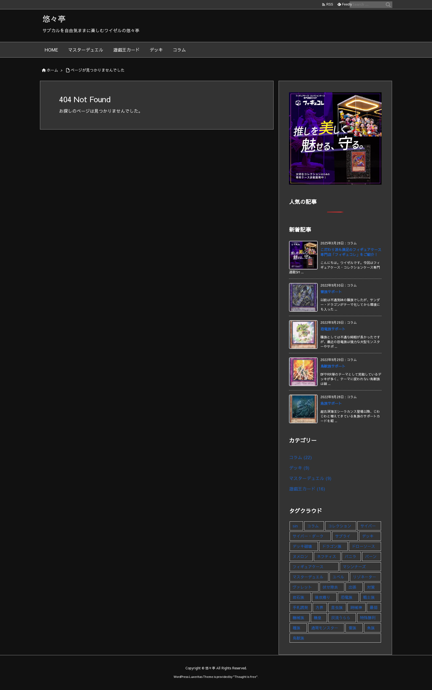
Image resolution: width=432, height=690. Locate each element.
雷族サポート (331, 291)
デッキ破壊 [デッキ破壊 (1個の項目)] (302, 546)
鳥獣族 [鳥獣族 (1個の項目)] (298, 638)
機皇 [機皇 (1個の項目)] (318, 617)
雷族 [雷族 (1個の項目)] (352, 627)
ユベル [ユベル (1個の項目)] (338, 577)
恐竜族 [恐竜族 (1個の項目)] (346, 597)
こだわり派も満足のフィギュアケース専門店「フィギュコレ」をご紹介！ (350, 252)
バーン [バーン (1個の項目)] (371, 556)
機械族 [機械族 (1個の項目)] (298, 617)
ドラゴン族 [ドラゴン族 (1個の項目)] (331, 546)
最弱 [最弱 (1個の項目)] (373, 607)
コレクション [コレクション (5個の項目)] (339, 526)
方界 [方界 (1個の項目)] (319, 607)
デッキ (299, 468)
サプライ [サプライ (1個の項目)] (342, 536)
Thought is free (245, 677)
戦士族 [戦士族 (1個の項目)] (369, 597)
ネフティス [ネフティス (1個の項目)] (326, 556)
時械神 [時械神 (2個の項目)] (356, 607)
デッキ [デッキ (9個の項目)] (368, 536)
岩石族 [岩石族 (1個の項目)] (298, 597)
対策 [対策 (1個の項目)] (371, 587)
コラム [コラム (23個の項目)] (313, 526)
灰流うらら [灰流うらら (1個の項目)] (340, 617)
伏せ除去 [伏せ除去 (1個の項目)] (330, 587)
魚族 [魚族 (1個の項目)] (371, 627)
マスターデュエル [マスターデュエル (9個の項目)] (308, 577)
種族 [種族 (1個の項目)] (296, 627)
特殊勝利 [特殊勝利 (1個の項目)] (368, 617)
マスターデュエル (310, 478)
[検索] (388, 4)
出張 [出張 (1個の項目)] (352, 587)
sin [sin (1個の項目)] (295, 526)
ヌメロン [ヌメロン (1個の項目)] (300, 556)
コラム (300, 457)
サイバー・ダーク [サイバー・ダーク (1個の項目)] (308, 536)
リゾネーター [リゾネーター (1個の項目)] (364, 577)
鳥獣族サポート (332, 366)
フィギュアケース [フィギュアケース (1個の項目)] (308, 566)
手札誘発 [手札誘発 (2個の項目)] (300, 607)
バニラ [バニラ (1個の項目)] (350, 556)
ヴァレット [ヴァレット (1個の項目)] (302, 587)
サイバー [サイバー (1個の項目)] (368, 526)
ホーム (52, 70)
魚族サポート (331, 403)
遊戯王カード (307, 489)
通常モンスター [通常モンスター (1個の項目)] (324, 627)
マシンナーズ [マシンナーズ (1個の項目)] (354, 566)
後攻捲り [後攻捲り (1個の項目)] (322, 597)
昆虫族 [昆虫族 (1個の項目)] (337, 607)
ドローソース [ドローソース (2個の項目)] (363, 546)
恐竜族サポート (332, 329)
